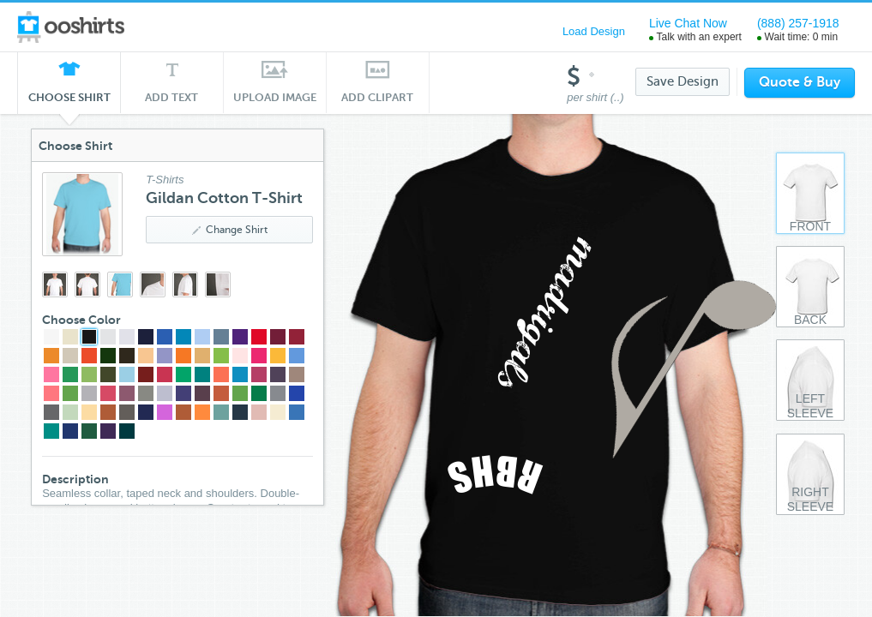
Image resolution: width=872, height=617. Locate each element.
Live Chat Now (688, 23)
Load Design (593, 31)
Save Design (682, 81)
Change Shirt (233, 230)
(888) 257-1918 (798, 23)
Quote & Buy (799, 82)
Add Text (172, 97)
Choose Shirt (69, 102)
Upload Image (275, 97)
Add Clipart (377, 97)
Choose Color (85, 319)
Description (79, 479)
